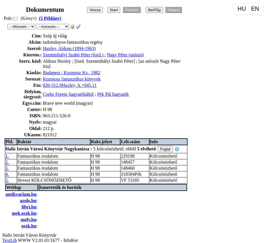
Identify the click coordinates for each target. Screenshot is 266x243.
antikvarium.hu (20, 194)
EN (255, 8)
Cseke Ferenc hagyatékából (68, 94)
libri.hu (29, 206)
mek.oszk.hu (24, 213)
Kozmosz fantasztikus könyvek (72, 78)
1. (7, 156)
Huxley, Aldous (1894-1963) (69, 48)
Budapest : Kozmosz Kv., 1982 (71, 72)
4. (7, 174)
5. (7, 180)
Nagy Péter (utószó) (125, 54)
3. (7, 168)
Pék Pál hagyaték (113, 94)
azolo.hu (28, 200)
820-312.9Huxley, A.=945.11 (70, 85)
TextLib (9, 240)
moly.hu (28, 219)
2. (7, 162)
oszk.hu (28, 225)
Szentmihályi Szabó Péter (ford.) (74, 54)
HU (241, 8)
